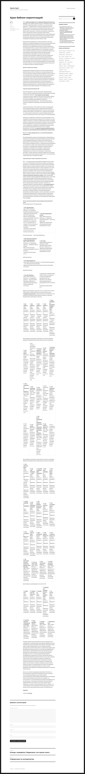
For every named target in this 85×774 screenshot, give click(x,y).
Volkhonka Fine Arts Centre (32, 593)
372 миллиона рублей (48, 184)
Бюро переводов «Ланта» (33, 622)
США (70, 56)
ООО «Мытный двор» (29, 207)
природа (71, 73)
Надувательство (62, 52)
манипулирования (71, 65)
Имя (11, 724)
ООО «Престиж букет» (25, 466)
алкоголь (72, 58)
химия (69, 77)
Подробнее (25, 690)
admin (11, 24)
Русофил (13, 30)
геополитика (70, 62)
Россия (63, 56)
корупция (61, 65)
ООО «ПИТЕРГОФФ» (39, 534)
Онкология (68, 52)
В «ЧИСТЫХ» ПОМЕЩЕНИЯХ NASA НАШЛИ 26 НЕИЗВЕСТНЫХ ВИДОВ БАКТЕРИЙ (66, 32)
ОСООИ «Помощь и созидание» (50, 563)
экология (65, 79)
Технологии (61, 58)
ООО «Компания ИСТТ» (32, 388)
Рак (59, 56)
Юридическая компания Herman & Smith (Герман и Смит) (45, 592)
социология (61, 77)
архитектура (61, 60)
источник (30, 693)
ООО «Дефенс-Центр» (45, 534)
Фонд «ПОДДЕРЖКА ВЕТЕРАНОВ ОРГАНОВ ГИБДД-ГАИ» (52, 305)
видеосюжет (61, 62)
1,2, (40, 23)
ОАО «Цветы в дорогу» (45, 425)
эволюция (61, 79)
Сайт (11, 735)
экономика (70, 79)
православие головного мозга (64, 71)
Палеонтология (62, 54)
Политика (67, 54)
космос (65, 65)
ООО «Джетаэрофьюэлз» (29, 260)
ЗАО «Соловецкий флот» (52, 504)
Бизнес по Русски (62, 50)
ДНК (73, 50)
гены (66, 62)
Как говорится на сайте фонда (42, 94)
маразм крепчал (62, 67)
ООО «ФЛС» (43, 240)
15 (33, 231)
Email (11, 729)
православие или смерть (14, 29)
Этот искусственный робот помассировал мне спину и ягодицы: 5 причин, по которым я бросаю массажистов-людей (67, 41)
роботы (70, 75)
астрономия (67, 60)
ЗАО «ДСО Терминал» (29, 275)
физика (66, 77)
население (61, 69)
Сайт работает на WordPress (20, 768)
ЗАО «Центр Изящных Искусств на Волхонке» (39, 504)
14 (31, 231)
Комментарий (13, 708)
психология (61, 75)
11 (26, 231)
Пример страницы (71, 8)
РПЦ (11, 30)
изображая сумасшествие (29, 293)
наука (65, 69)
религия (66, 75)
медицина (68, 67)
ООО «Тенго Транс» (25, 352)
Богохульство (69, 50)
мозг (72, 67)
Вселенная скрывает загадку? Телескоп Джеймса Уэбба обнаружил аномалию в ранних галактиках (67, 38)
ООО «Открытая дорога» (51, 534)
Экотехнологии (67, 58)
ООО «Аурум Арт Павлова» (52, 388)
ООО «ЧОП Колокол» (45, 349)
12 (28, 231)
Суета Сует (14, 8)
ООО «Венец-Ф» (32, 426)
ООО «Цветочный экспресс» (42, 563)
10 (25, 231)
